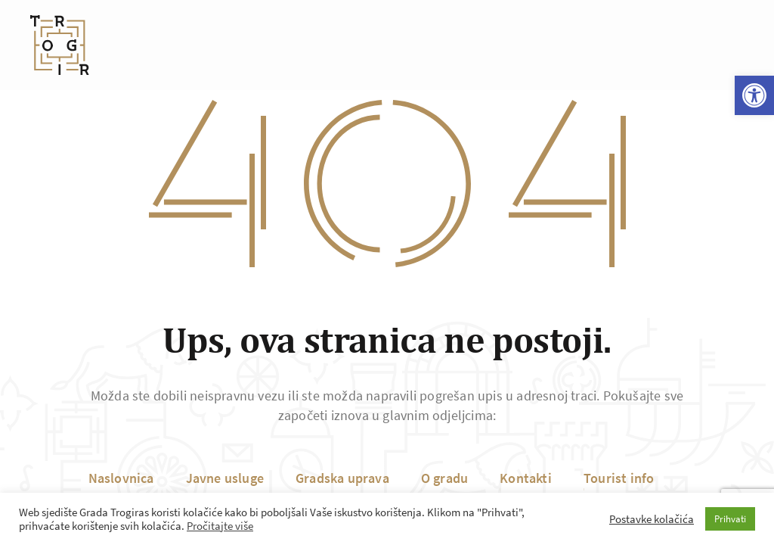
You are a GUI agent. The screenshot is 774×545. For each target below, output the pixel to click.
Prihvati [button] (730, 518)
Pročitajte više (220, 526)
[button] (754, 95)
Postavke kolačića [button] (651, 519)
